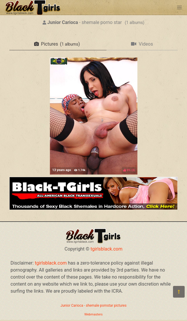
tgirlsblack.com (106, 249)
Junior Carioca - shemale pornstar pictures (93, 305)
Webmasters (93, 314)
